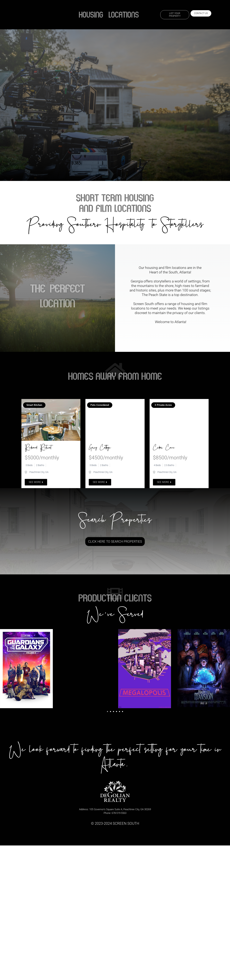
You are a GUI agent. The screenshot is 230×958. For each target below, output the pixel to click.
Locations (123, 15)
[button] (107, 711)
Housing (91, 15)
